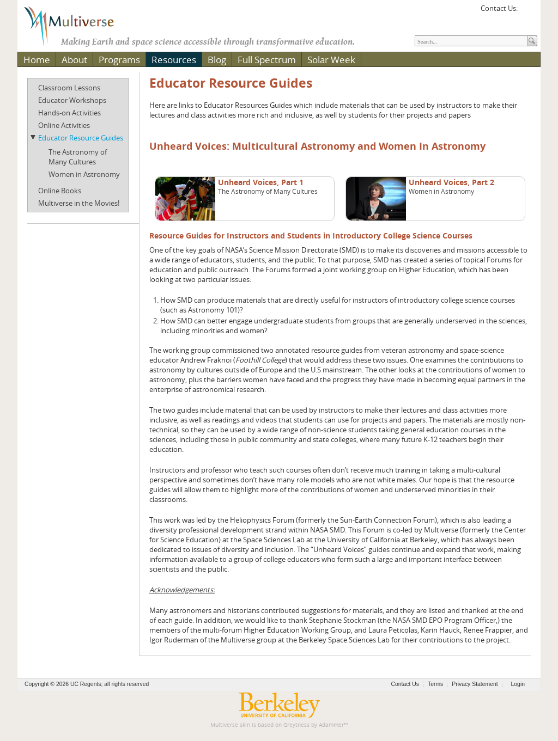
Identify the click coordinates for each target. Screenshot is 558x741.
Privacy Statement (475, 684)
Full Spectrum (267, 59)
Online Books (59, 190)
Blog (217, 59)
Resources (173, 59)
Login (518, 684)
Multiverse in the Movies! (78, 203)
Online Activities (64, 125)
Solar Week (331, 59)
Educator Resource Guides (80, 138)
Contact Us (405, 684)
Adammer (331, 724)
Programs (119, 59)
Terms (435, 684)
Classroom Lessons (69, 88)
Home (36, 59)
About (74, 59)
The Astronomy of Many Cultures (77, 157)
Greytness (296, 724)
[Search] (471, 40)
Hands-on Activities (69, 113)
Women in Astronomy (84, 174)
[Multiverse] (77, 25)
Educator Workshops (72, 100)
